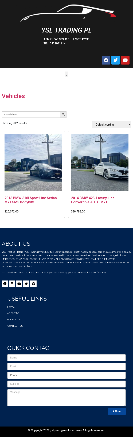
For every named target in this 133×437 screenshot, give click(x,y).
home (10, 306)
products (13, 319)
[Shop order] (111, 124)
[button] (66, 74)
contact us (15, 325)
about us (13, 313)
